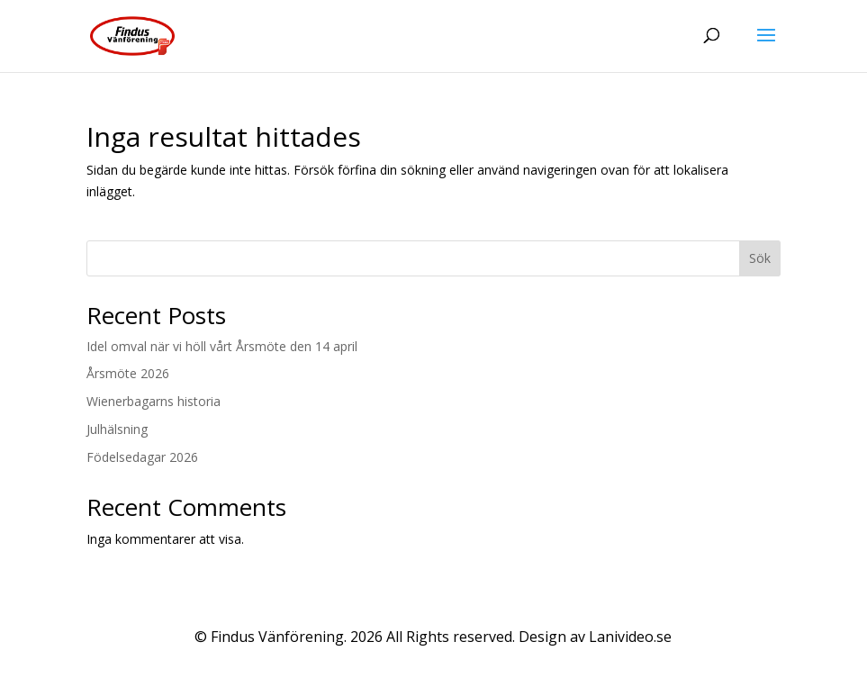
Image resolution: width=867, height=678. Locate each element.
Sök (760, 258)
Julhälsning (117, 429)
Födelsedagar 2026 (142, 457)
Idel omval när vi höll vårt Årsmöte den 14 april (221, 346)
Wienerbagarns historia (153, 401)
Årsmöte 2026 (127, 373)
